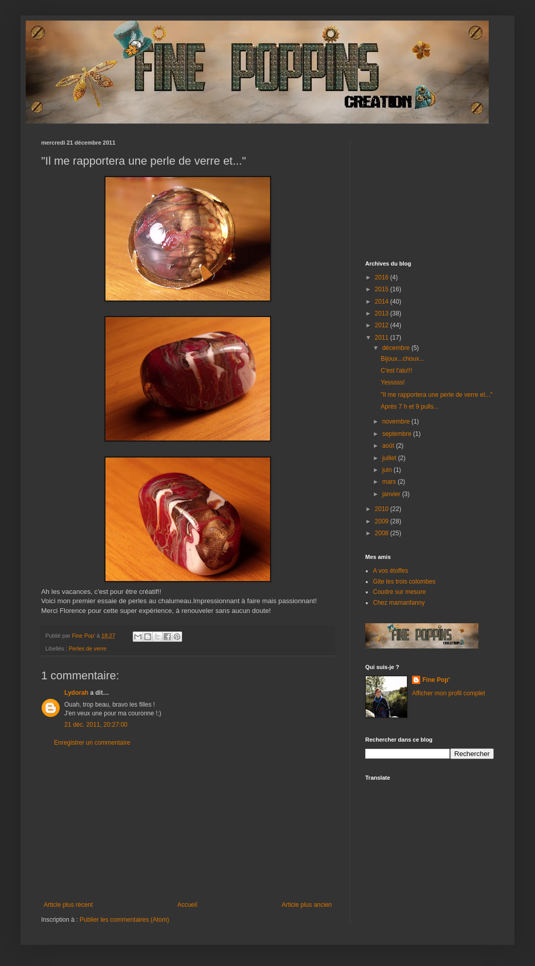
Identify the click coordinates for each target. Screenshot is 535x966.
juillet (390, 458)
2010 (382, 509)
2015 (382, 289)
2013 (382, 313)
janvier (392, 494)
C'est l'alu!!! (396, 370)
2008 (382, 533)
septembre (397, 433)
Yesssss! (393, 382)
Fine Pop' (436, 679)
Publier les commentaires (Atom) (124, 919)
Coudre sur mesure (399, 591)
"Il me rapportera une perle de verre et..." (436, 394)
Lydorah (76, 692)
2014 (382, 301)
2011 (382, 337)
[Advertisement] (188, 824)
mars (390, 481)
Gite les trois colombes (404, 581)
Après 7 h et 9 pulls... (410, 406)
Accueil (187, 904)
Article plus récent (68, 904)
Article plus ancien (307, 904)
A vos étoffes (390, 570)
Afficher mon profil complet (448, 693)
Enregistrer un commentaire (92, 742)
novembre (397, 421)
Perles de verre (87, 648)
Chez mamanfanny (399, 602)
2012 (382, 325)
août (389, 445)
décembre (397, 348)
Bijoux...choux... (402, 358)
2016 (382, 277)
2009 (382, 521)
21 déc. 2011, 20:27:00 (96, 724)
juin (388, 469)
